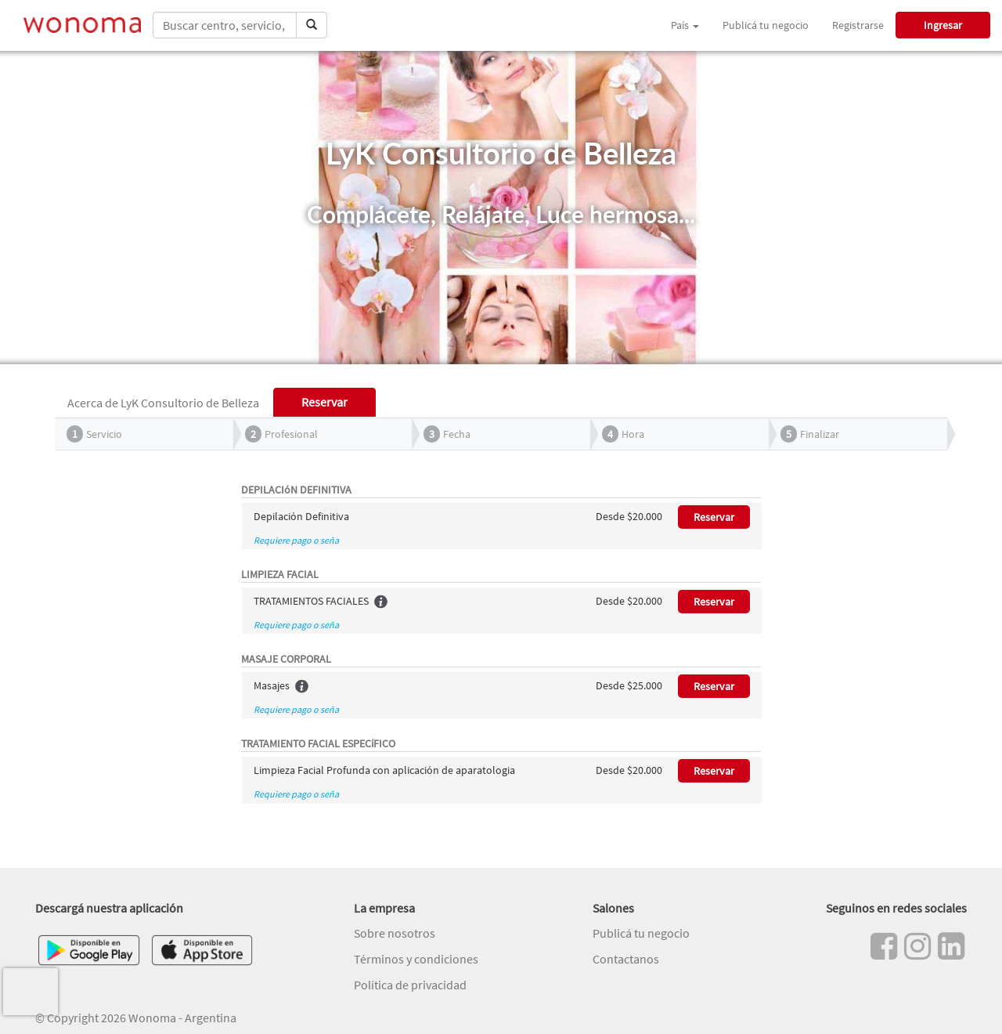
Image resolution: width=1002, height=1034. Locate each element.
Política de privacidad (410, 984)
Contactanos (626, 959)
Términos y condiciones (416, 959)
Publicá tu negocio (766, 25)
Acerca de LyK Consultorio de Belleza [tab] (163, 402)
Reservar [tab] (324, 402)
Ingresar (943, 25)
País (685, 25)
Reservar (714, 517)
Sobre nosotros (394, 933)
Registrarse (858, 25)
